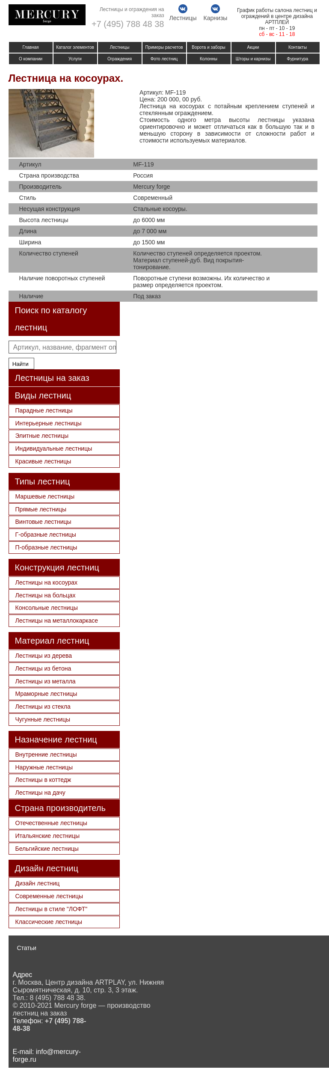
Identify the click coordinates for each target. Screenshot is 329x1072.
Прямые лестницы (41, 509)
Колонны (208, 58)
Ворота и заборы (208, 47)
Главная (30, 47)
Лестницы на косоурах (46, 582)
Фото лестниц (164, 58)
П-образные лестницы (46, 547)
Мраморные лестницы (46, 693)
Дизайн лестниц (37, 883)
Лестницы (120, 47)
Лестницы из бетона (43, 668)
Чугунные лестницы (43, 719)
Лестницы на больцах (45, 595)
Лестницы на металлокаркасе (56, 620)
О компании (30, 58)
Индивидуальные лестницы (53, 448)
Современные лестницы (49, 896)
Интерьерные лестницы (48, 423)
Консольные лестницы (46, 607)
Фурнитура (297, 58)
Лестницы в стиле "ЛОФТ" (51, 909)
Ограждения (119, 58)
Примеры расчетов (164, 47)
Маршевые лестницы (45, 496)
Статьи (26, 947)
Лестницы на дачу (40, 792)
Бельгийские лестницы (47, 848)
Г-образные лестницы (45, 534)
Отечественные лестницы (51, 823)
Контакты (297, 47)
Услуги (75, 58)
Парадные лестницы (44, 410)
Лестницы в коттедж (43, 779)
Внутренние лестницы (46, 754)
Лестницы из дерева (43, 655)
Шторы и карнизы (253, 58)
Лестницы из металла (45, 681)
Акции (253, 47)
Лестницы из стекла (43, 706)
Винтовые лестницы (43, 521)
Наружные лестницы (44, 767)
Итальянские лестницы (47, 835)
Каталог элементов (75, 47)
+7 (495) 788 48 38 (128, 24)
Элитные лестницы (41, 435)
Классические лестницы (49, 921)
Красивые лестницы (43, 461)
